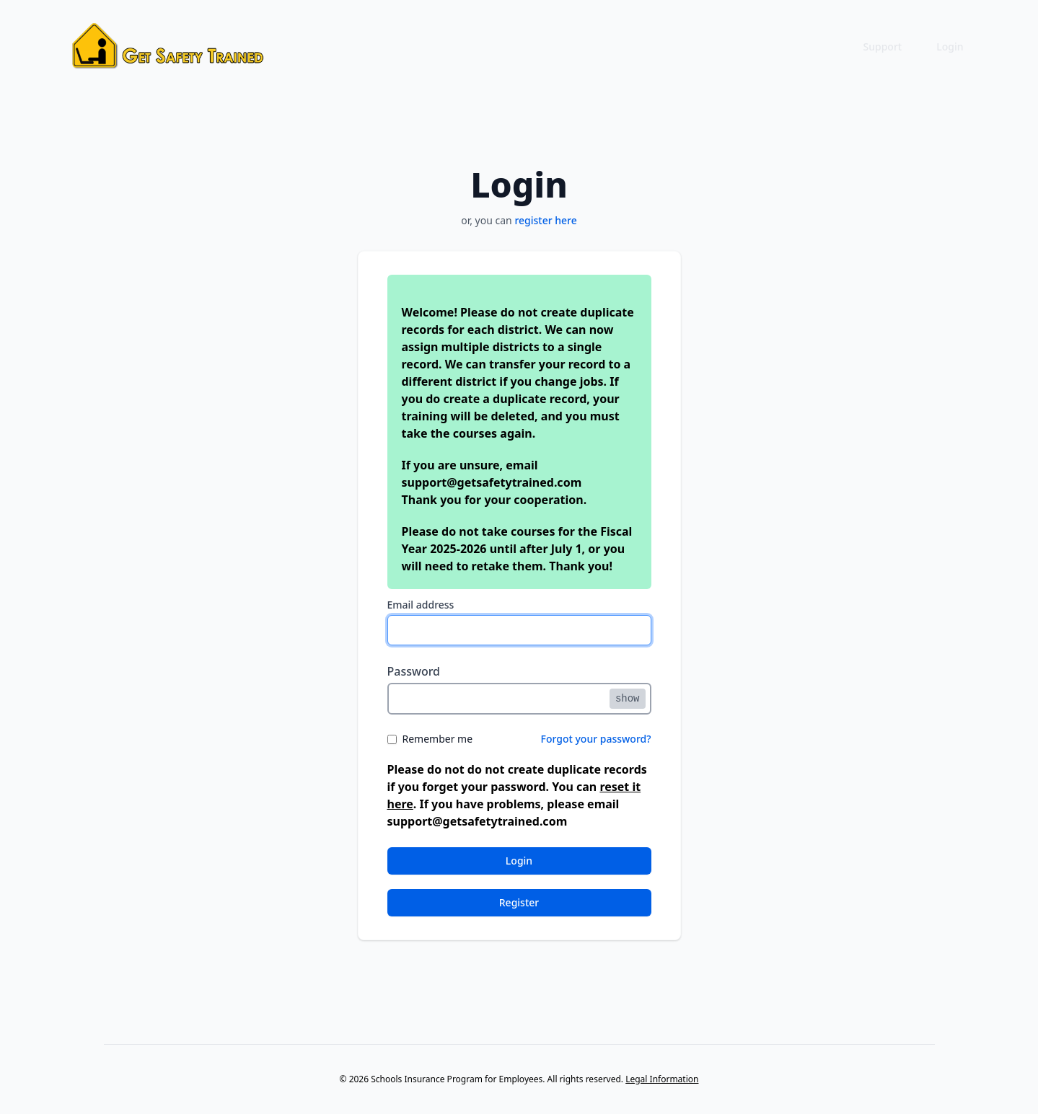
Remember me (438, 739)
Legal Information (661, 1079)
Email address (420, 604)
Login (949, 46)
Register (519, 902)
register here (545, 220)
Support (882, 46)
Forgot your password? (596, 739)
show (627, 698)
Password (414, 671)
